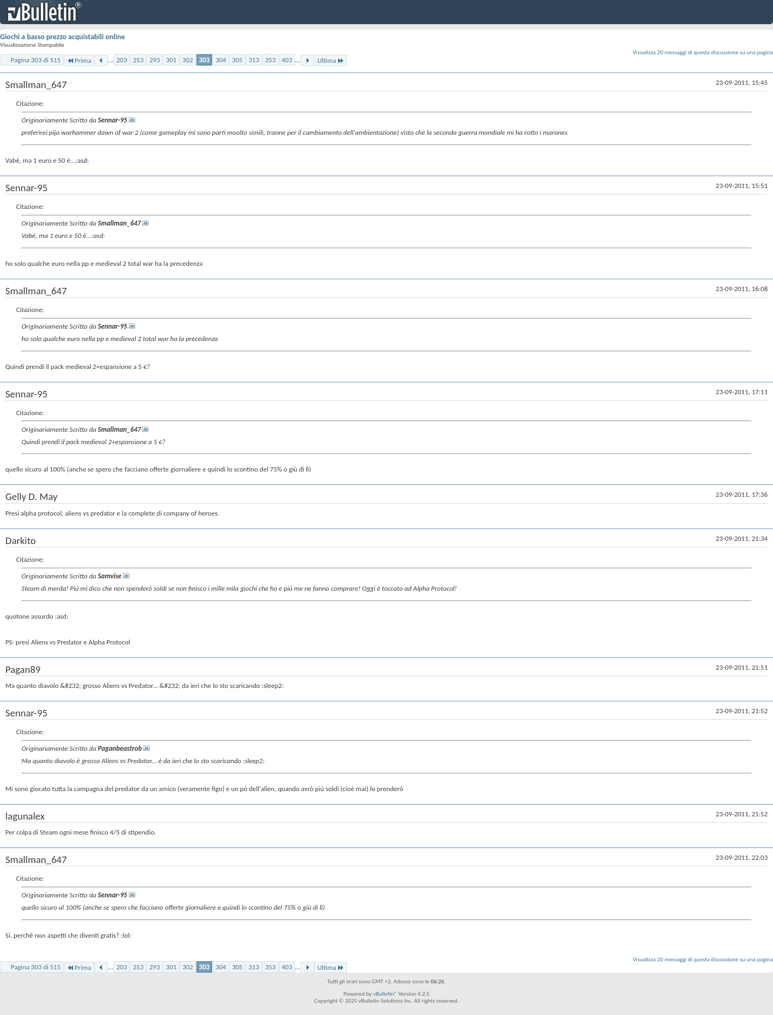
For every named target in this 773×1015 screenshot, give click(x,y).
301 (171, 60)
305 (237, 60)
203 (121, 60)
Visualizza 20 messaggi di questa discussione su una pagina (703, 52)
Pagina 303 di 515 (36, 60)
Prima (79, 60)
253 (138, 60)
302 (188, 60)
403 (287, 60)
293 (154, 60)
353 (270, 60)
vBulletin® (385, 993)
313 (254, 60)
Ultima (330, 60)
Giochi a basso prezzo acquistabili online (62, 36)
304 (220, 60)
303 (204, 60)
